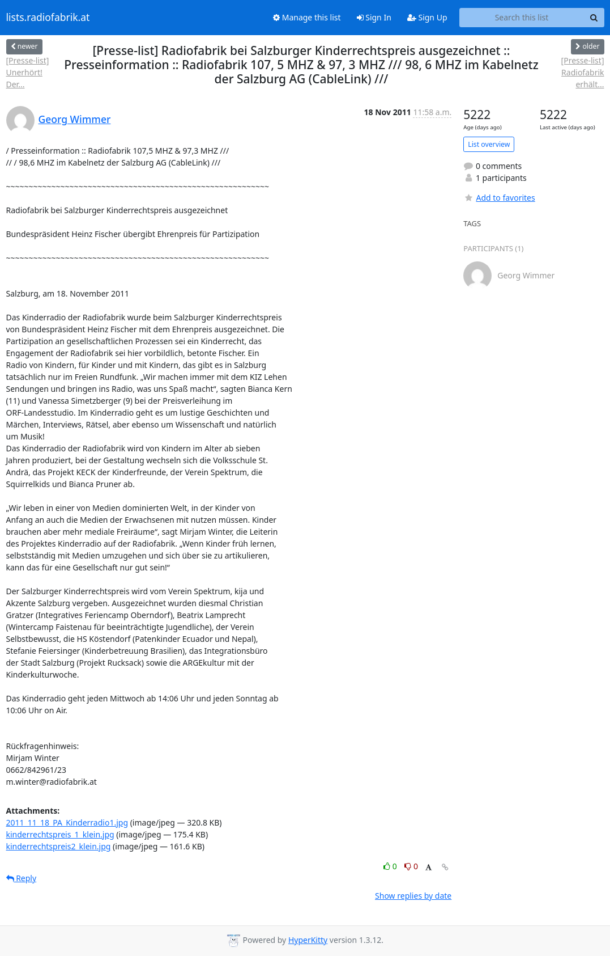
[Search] (594, 17)
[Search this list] (522, 17)
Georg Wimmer (75, 119)
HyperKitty (307, 939)
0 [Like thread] (391, 866)
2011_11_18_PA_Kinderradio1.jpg (67, 822)
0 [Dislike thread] (411, 866)
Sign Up (427, 17)
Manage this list (307, 17)
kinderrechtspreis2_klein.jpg (58, 846)
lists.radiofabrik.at (48, 17)
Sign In (374, 17)
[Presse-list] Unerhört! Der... (27, 72)
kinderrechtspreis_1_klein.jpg (60, 834)
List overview (489, 144)
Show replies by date (413, 895)
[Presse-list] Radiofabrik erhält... (582, 72)
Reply (21, 878)
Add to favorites (499, 197)
